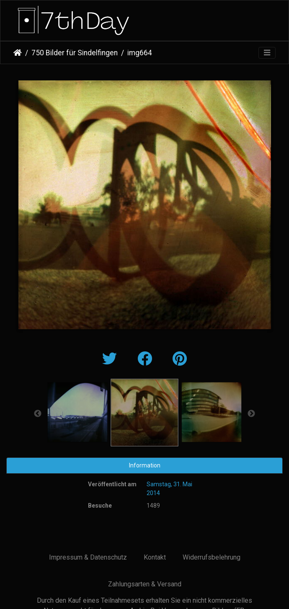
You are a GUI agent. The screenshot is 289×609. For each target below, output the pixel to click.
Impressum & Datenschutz (88, 557)
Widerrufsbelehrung (211, 557)
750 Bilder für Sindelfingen (74, 53)
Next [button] (251, 414)
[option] (77, 412)
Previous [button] (38, 414)
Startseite (17, 52)
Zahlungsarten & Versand (144, 584)
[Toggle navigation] (267, 53)
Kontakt (155, 557)
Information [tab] (144, 465)
